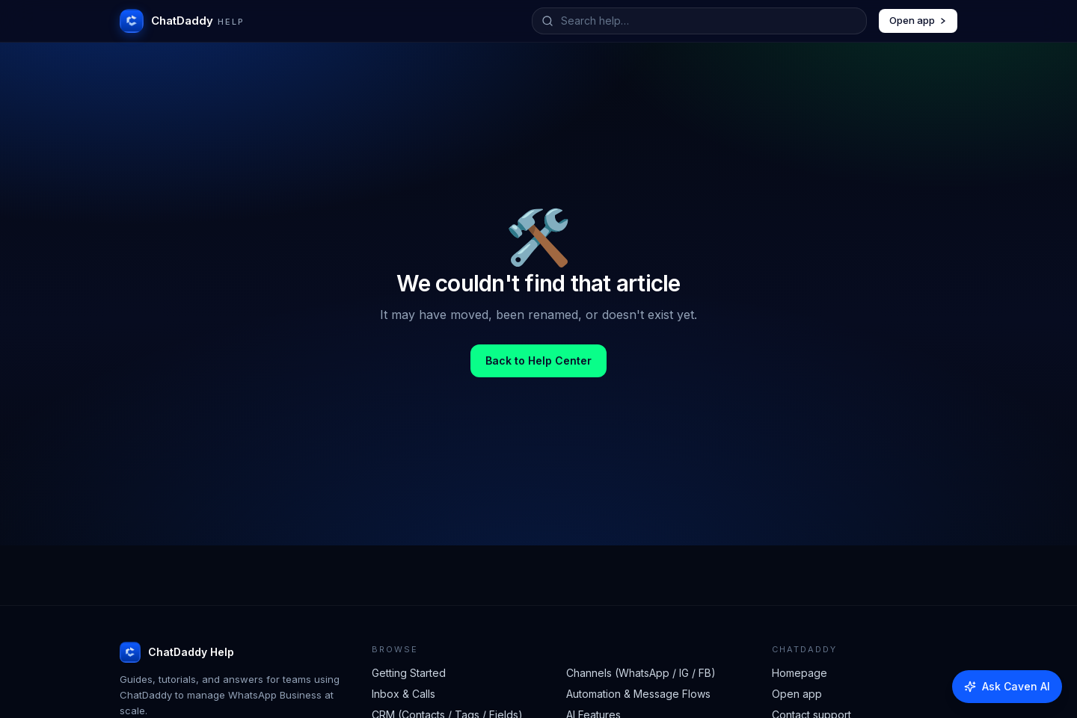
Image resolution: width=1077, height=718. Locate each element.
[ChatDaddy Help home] (182, 21)
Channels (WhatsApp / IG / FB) (641, 672)
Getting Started (409, 672)
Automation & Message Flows (638, 693)
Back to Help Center (538, 360)
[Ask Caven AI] (1007, 686)
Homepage (799, 672)
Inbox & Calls (403, 693)
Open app (918, 20)
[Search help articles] (709, 20)
